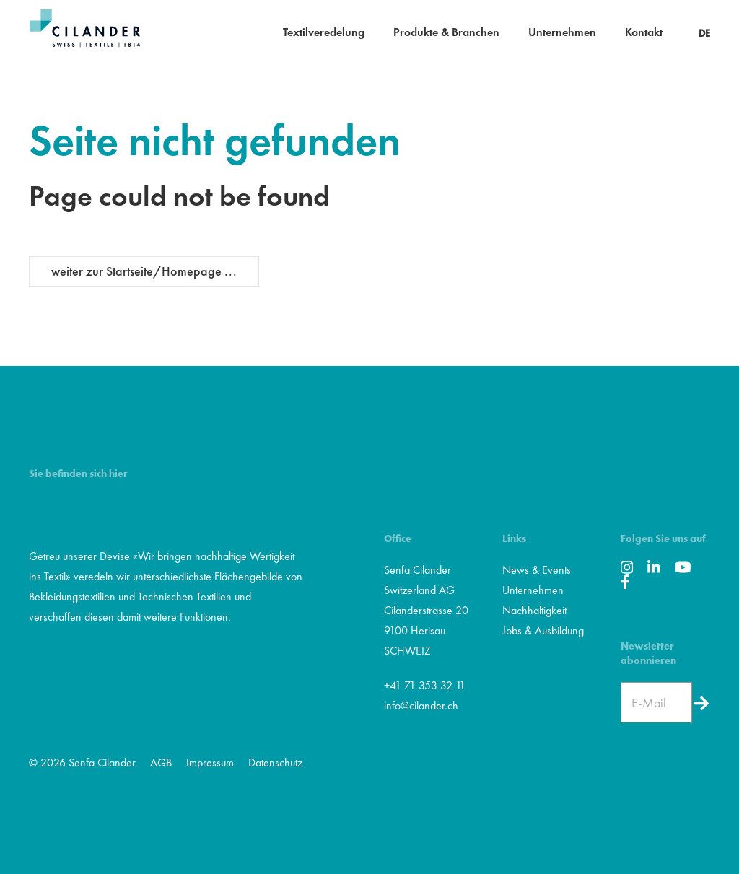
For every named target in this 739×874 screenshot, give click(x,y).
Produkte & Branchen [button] (446, 32)
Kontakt (644, 32)
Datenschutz (275, 762)
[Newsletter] (701, 703)
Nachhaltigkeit (534, 610)
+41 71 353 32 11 (424, 685)
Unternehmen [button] (562, 32)
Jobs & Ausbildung (543, 630)
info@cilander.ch (421, 705)
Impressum (210, 762)
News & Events (536, 569)
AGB (161, 762)
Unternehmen (533, 590)
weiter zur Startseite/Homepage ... (144, 271)
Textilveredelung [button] (323, 32)
